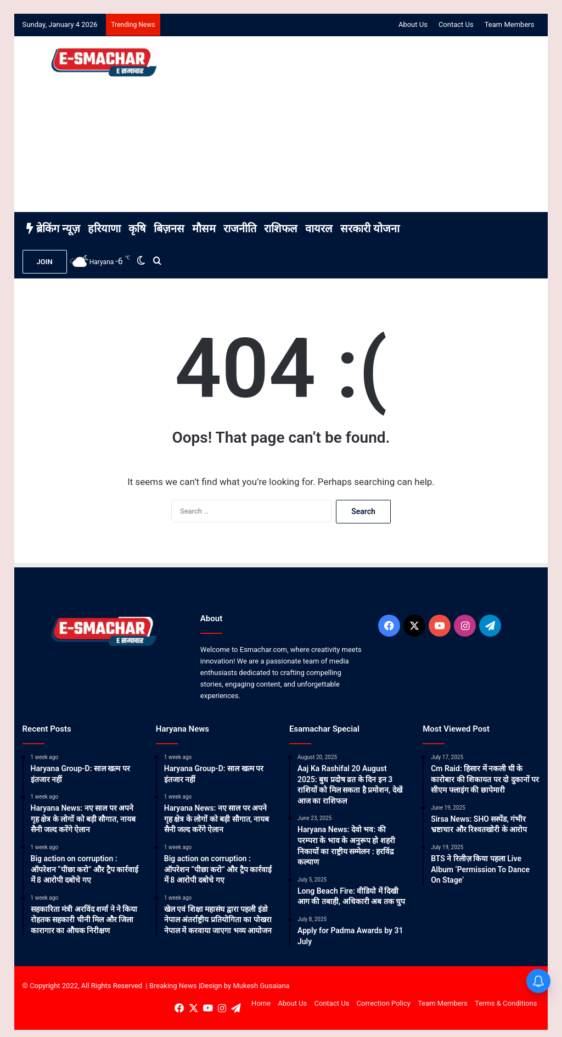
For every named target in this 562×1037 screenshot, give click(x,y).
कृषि (137, 228)
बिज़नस (169, 228)
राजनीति (239, 228)
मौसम (204, 228)
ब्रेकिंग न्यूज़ (53, 228)
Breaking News (172, 986)
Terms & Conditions (506, 1003)
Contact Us (456, 24)
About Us (413, 24)
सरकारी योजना (370, 228)
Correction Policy (384, 1003)
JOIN (45, 262)
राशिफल (280, 228)
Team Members (510, 24)
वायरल (319, 228)
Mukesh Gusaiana (261, 986)
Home (261, 1003)
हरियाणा (104, 228)
